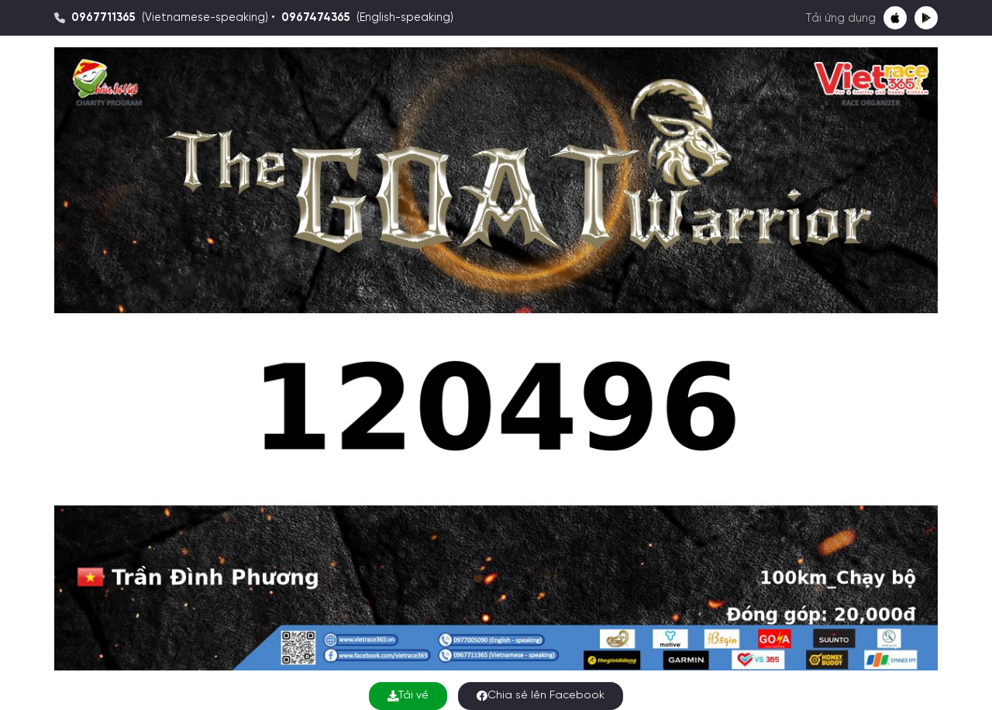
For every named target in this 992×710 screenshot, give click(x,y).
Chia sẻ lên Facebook (540, 695)
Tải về (408, 695)
